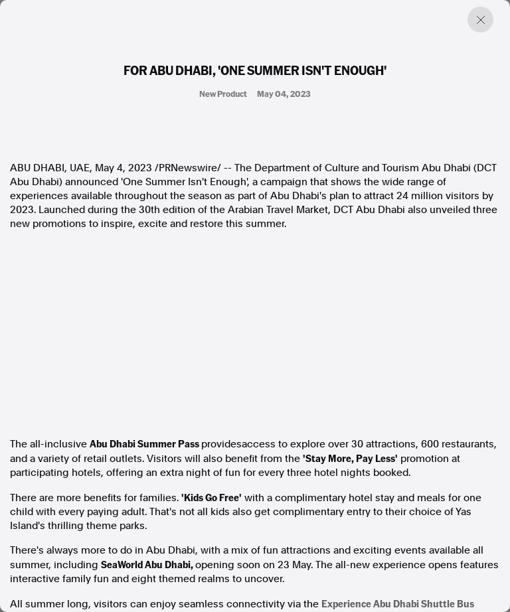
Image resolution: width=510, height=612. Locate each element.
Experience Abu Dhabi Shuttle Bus (397, 603)
